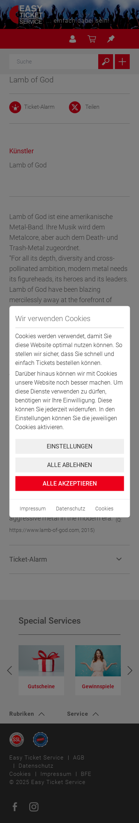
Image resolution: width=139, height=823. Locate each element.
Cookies (104, 508)
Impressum (33, 508)
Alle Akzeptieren (70, 483)
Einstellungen (69, 446)
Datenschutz (70, 508)
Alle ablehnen (69, 464)
